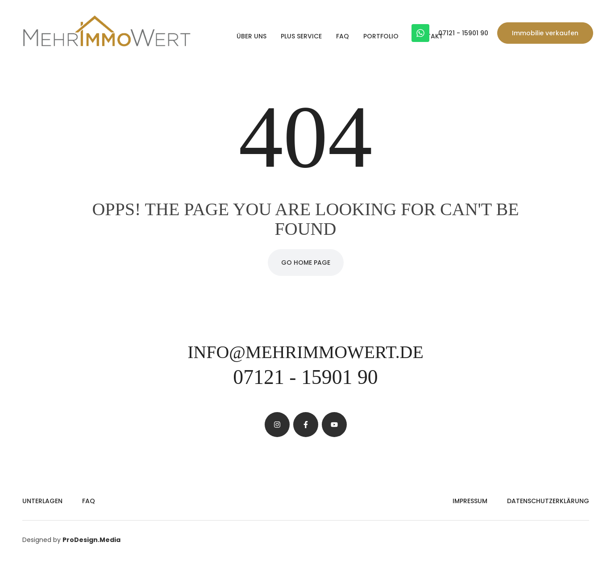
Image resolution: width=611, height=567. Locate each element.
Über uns (251, 36)
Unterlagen (42, 500)
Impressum (470, 500)
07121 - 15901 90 (463, 33)
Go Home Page (305, 262)
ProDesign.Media (91, 539)
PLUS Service (301, 36)
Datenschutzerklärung (548, 500)
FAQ (342, 36)
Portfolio (381, 36)
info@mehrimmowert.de (305, 352)
